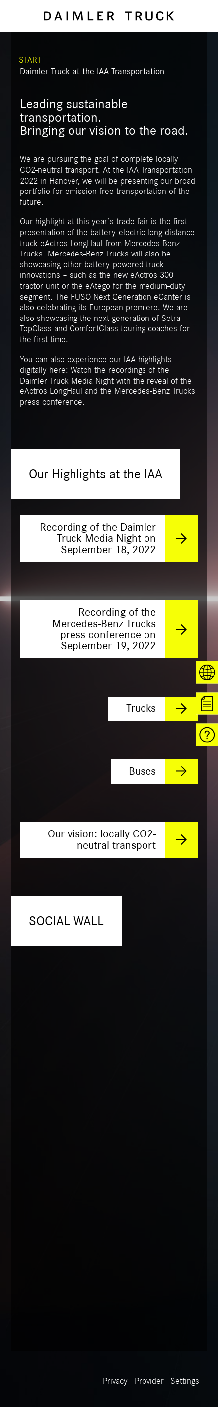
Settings (184, 1381)
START (30, 60)
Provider (149, 1381)
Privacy (115, 1381)
